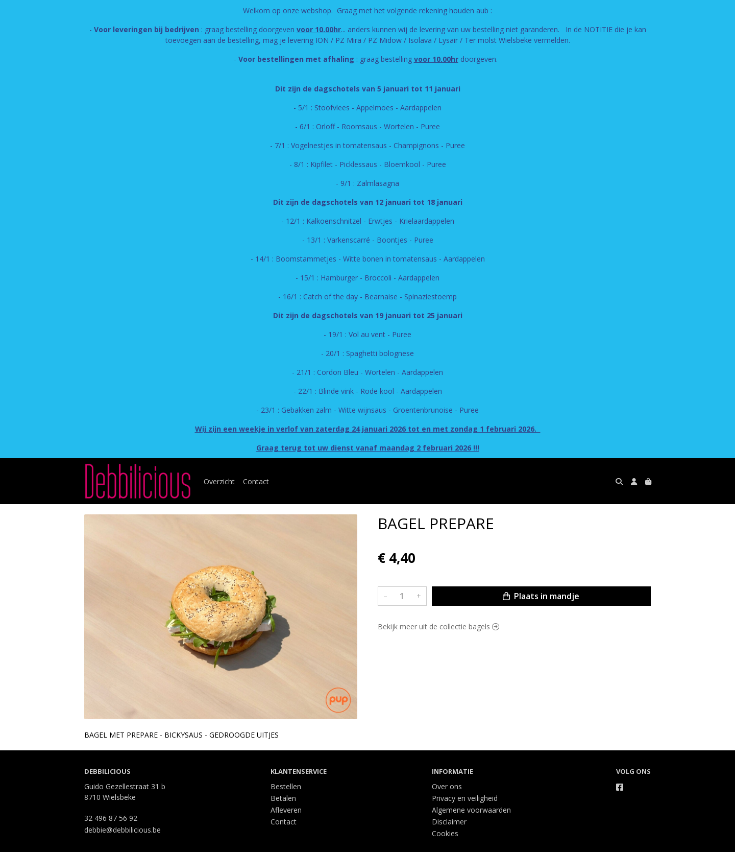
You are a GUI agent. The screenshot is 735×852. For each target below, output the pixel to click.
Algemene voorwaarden (471, 810)
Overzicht (219, 481)
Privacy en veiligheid (465, 798)
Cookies (445, 833)
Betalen (283, 798)
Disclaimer (449, 821)
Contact (256, 481)
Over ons (447, 786)
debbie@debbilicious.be (122, 830)
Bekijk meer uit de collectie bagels (438, 626)
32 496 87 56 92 (110, 818)
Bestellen (286, 786)
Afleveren (286, 810)
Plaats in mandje (541, 596)
